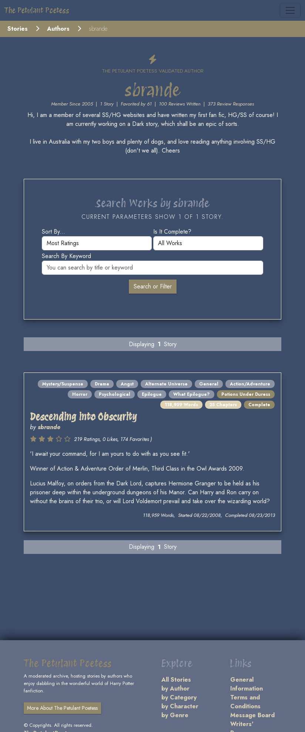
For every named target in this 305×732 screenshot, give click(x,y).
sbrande (49, 427)
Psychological (114, 394)
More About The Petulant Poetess (62, 708)
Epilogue (152, 394)
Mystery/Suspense (62, 384)
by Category (179, 697)
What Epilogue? (191, 394)
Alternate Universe (166, 384)
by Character (179, 706)
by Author (175, 688)
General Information (246, 684)
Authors (58, 28)
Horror (79, 394)
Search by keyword (66, 256)
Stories (17, 28)
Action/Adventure (250, 384)
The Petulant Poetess (36, 10)
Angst (127, 384)
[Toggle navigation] (290, 10)
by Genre (174, 715)
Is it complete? (172, 231)
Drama (102, 384)
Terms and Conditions (245, 702)
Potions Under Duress (245, 394)
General (208, 384)
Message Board (252, 715)
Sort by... (53, 231)
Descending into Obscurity (83, 416)
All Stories (176, 679)
